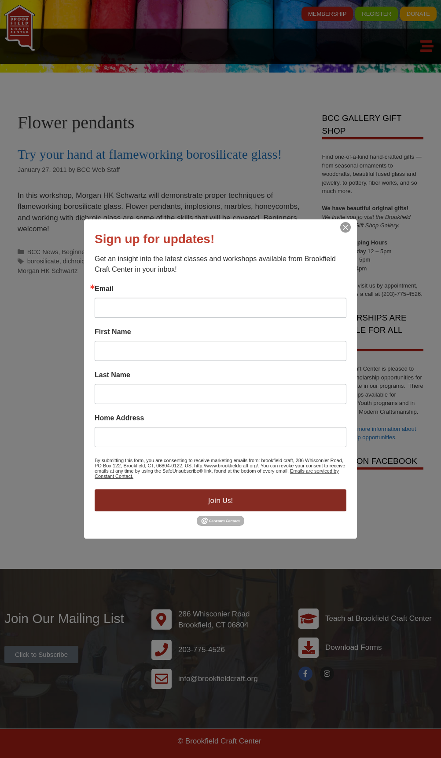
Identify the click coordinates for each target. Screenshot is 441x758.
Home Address (119, 418)
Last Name (112, 375)
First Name (113, 331)
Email (104, 288)
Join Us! (220, 500)
